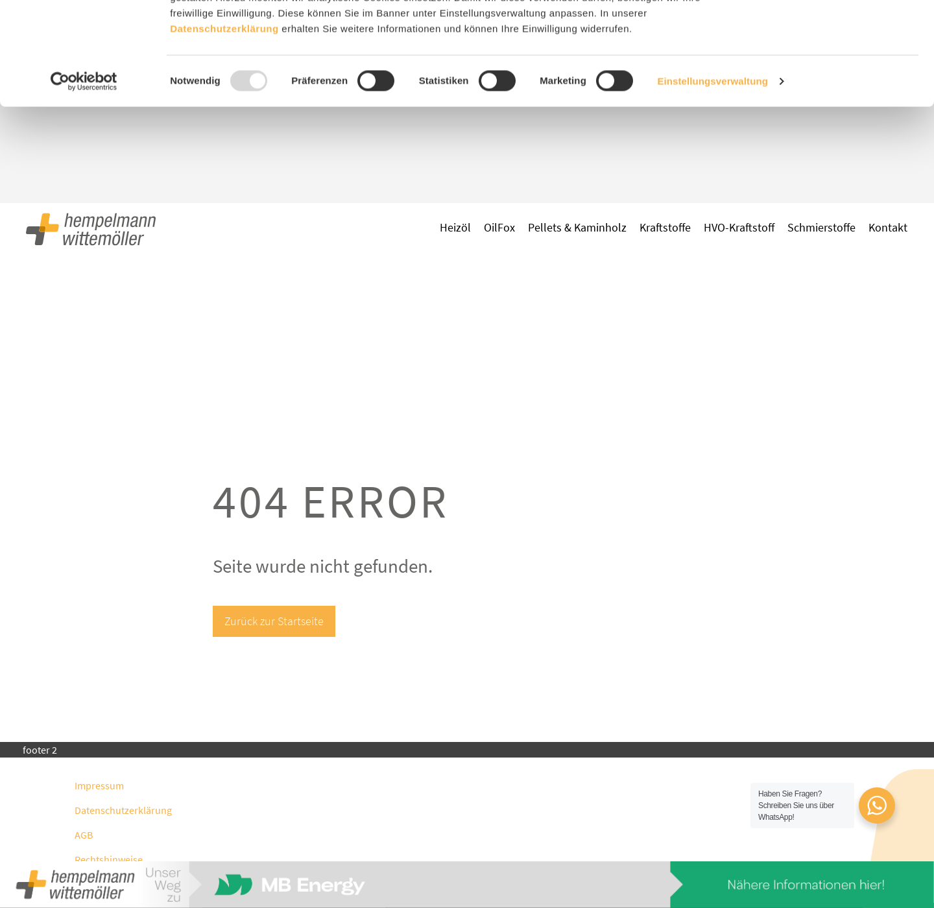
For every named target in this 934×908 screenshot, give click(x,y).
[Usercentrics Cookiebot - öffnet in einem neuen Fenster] (84, 177)
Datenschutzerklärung (123, 810)
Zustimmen (826, 34)
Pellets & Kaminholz (577, 227)
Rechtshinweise (109, 859)
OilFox (499, 227)
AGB (84, 834)
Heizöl (455, 227)
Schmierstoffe (821, 227)
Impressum (99, 785)
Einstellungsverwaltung (712, 177)
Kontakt (887, 227)
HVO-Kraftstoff (739, 227)
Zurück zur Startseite (274, 621)
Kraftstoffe (665, 227)
